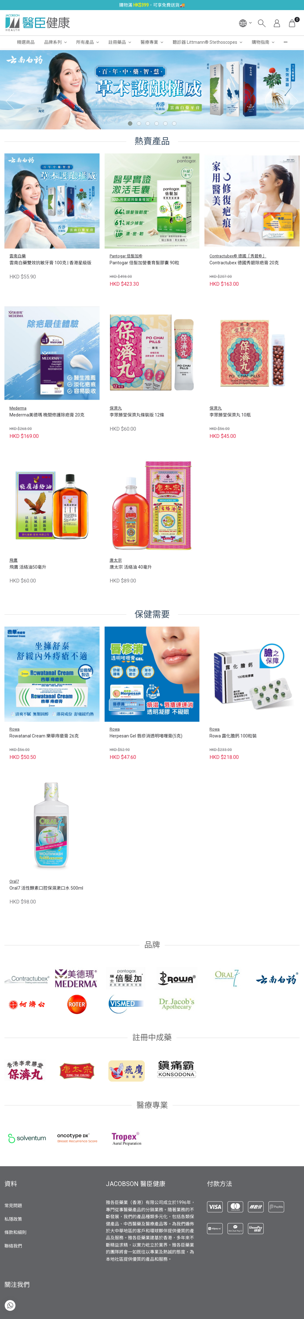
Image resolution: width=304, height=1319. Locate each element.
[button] (130, 123)
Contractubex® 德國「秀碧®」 (237, 256)
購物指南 (260, 42)
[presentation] (8, 100)
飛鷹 (13, 560)
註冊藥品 (117, 42)
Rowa (14, 729)
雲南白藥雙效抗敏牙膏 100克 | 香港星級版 (50, 262)
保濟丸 (116, 408)
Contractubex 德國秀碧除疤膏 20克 (244, 262)
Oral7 (14, 881)
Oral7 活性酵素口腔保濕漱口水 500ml (46, 888)
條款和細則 (15, 1232)
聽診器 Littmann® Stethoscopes (205, 42)
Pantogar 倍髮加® (126, 256)
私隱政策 (13, 1219)
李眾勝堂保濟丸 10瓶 (230, 414)
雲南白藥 (17, 256)
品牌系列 (53, 42)
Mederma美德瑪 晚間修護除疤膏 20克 (46, 414)
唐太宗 (116, 560)
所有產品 (85, 42)
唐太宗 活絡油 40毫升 (131, 567)
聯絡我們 (13, 1245)
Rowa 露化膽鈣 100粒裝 (233, 735)
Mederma (17, 408)
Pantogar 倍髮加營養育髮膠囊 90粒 (144, 262)
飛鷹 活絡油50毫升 (27, 567)
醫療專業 (149, 42)
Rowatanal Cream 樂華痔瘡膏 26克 (44, 735)
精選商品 (26, 42)
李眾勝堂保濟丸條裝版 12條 (137, 414)
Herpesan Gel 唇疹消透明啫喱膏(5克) (146, 735)
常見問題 (13, 1205)
